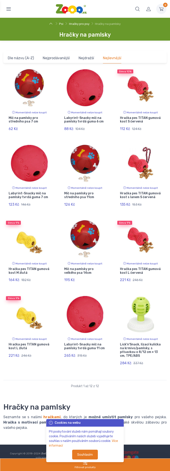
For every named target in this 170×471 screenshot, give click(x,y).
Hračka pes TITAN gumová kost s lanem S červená (140, 193)
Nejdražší (86, 58)
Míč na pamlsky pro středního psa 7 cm (23, 120)
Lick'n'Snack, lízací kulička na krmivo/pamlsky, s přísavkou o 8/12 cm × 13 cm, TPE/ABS (140, 342)
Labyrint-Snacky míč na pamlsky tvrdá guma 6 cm (84, 120)
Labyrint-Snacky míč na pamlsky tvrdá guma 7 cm (28, 193)
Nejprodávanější (56, 58)
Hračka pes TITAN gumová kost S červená (140, 120)
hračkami (52, 407)
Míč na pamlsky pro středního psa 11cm (79, 193)
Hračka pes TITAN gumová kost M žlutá (29, 266)
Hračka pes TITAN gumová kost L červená (140, 266)
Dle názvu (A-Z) (21, 58)
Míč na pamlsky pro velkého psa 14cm (79, 266)
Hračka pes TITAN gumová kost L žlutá (29, 339)
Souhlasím (85, 455)
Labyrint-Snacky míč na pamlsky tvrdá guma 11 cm (84, 339)
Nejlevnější (112, 58)
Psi (61, 24)
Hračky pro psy (79, 24)
